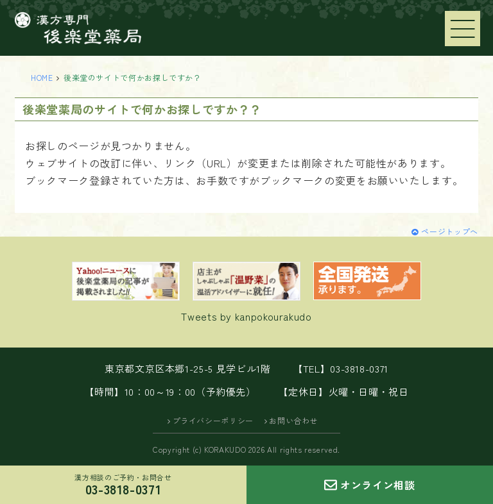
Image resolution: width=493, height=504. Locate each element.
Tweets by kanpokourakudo (246, 316)
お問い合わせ (293, 420)
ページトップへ (449, 231)
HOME (42, 77)
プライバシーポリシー (213, 420)
